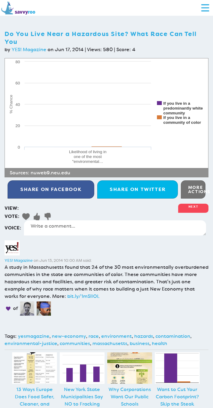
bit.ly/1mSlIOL (83, 296)
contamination (172, 336)
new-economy (69, 336)
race (93, 336)
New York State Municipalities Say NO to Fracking (82, 396)
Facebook (51, 189)
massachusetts (109, 343)
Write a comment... (115, 227)
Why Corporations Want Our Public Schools (129, 396)
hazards (143, 336)
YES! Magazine (29, 49)
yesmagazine (33, 336)
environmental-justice (31, 343)
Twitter (138, 189)
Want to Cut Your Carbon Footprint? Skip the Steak (177, 396)
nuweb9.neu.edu (50, 172)
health (159, 343)
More (196, 189)
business (139, 343)
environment (116, 336)
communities (75, 343)
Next (193, 207)
